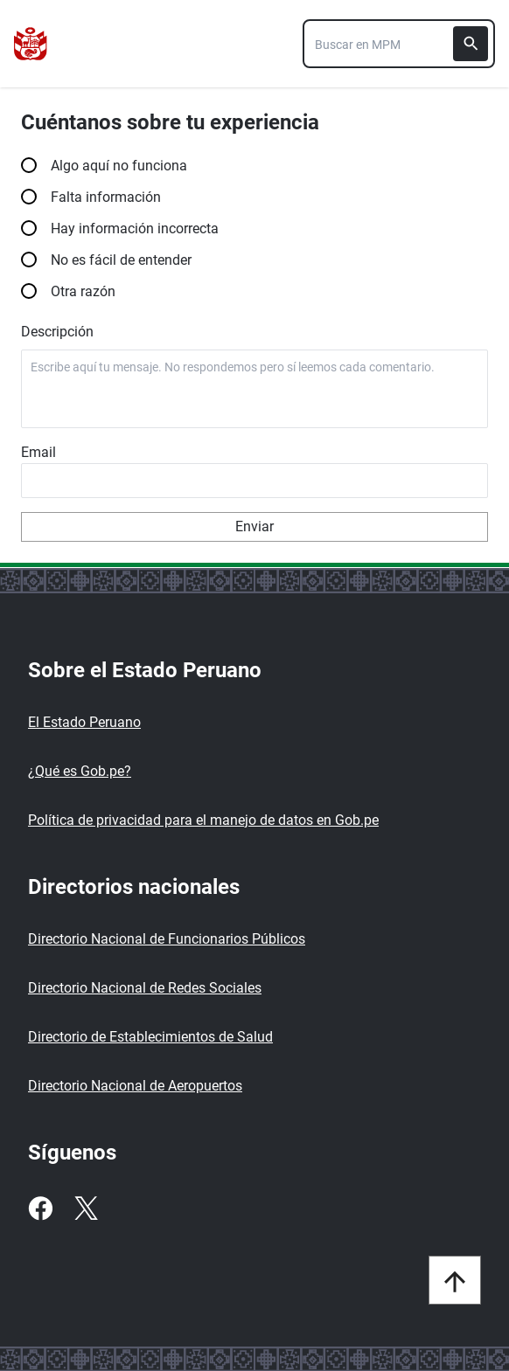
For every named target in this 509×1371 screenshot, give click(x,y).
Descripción (57, 331)
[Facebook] (40, 1208)
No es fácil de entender (254, 259)
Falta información (254, 196)
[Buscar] (470, 43)
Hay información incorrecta (254, 227)
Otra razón (254, 290)
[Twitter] (85, 1208)
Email (38, 452)
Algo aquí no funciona (254, 165)
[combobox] (399, 43)
